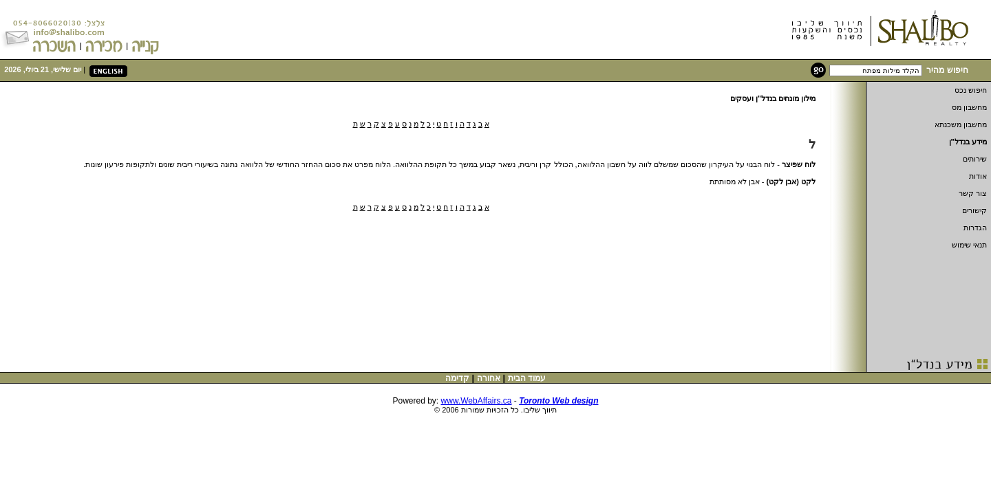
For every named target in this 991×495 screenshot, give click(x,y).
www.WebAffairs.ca (476, 401)
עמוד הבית (527, 378)
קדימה (457, 378)
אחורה (488, 378)
